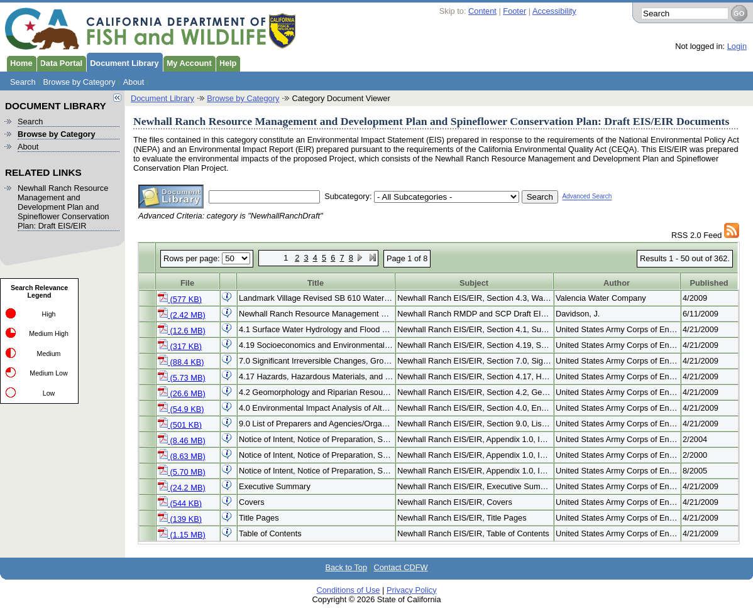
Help (226, 62)
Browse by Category (79, 82)
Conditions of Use (348, 590)
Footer (514, 11)
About (133, 82)
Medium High (49, 333)
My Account (187, 62)
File (187, 283)
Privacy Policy (412, 590)
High (49, 314)
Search (23, 82)
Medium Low (48, 373)
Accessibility (554, 11)
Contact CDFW (401, 567)
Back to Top (346, 567)
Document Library (122, 62)
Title (315, 283)
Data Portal (59, 62)
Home (19, 62)
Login (737, 46)
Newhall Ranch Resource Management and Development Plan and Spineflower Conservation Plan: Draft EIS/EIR (63, 206)
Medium (49, 353)
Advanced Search (587, 196)
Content (482, 11)
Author (616, 283)
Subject (473, 283)
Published (709, 283)
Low (49, 393)
